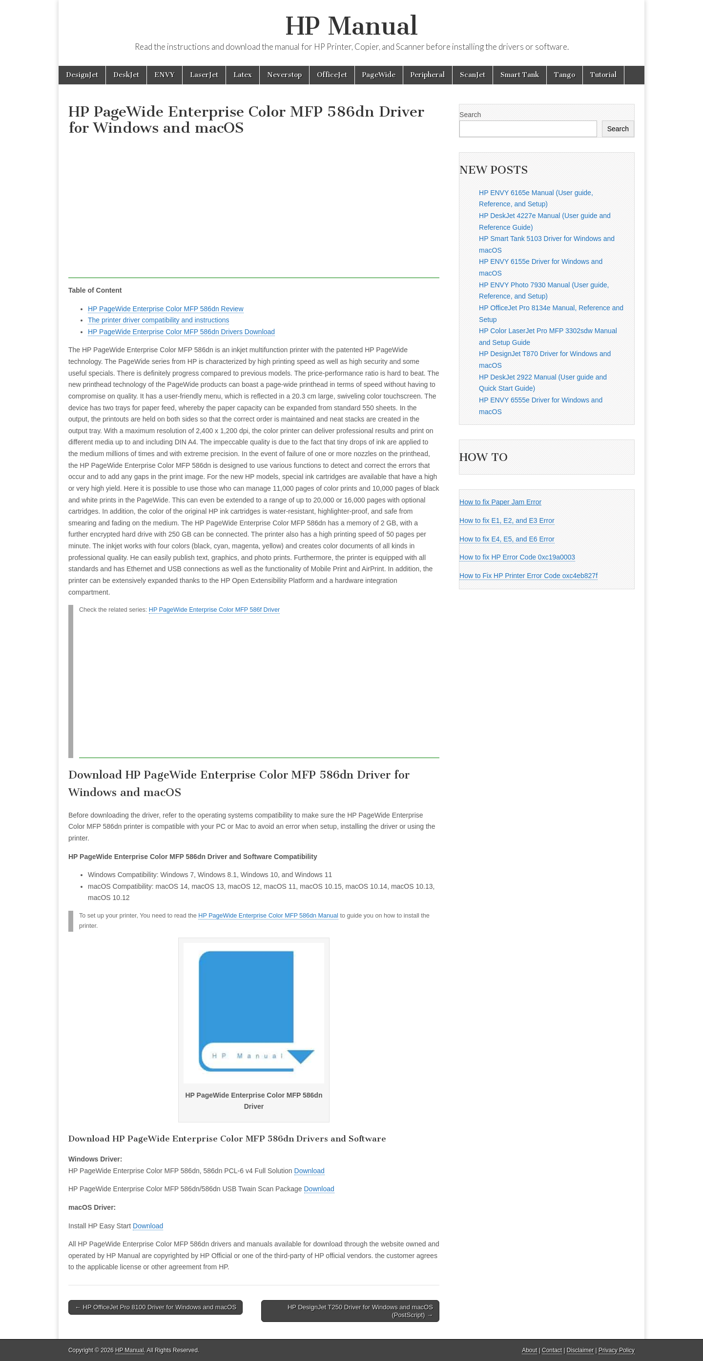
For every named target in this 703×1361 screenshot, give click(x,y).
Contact (552, 1350)
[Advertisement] (253, 209)
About (529, 1350)
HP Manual (352, 26)
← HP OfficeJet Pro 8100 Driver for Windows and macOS (155, 1307)
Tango (564, 75)
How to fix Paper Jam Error (500, 502)
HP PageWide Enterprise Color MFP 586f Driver (214, 609)
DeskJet (126, 75)
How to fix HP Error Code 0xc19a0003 (517, 557)
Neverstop (284, 75)
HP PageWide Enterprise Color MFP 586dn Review (166, 309)
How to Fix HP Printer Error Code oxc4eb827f (528, 576)
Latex (242, 75)
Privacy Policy (617, 1350)
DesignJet (82, 75)
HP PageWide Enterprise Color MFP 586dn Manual (268, 915)
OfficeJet (332, 75)
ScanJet (472, 75)
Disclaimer (580, 1350)
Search (470, 115)
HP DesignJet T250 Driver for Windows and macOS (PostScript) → (360, 1311)
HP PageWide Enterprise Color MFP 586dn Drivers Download (181, 332)
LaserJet (204, 75)
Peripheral (428, 75)
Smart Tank (519, 75)
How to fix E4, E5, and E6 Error (507, 539)
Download (309, 1171)
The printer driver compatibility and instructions (158, 320)
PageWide (378, 75)
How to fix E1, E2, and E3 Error (507, 520)
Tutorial (603, 75)
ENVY (164, 75)
